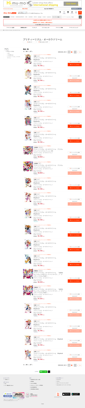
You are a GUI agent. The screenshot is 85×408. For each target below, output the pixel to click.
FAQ (5, 383)
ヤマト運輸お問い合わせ (9, 385)
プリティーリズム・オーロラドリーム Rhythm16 (45, 182)
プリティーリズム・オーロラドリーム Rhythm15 (45, 229)
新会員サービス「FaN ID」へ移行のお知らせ (42, 22)
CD (8, 53)
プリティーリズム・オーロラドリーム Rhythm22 (45, 89)
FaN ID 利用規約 (34, 383)
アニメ (6, 49)
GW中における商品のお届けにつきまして (42, 20)
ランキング (34, 27)
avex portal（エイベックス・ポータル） (64, 384)
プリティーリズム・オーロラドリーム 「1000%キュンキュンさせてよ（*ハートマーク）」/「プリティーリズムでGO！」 (48, 274)
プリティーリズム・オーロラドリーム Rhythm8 (48, 339)
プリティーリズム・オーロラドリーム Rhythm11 (45, 324)
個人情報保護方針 (34, 387)
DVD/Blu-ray (10, 55)
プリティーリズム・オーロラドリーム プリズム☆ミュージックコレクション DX (48, 150)
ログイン (38, 13)
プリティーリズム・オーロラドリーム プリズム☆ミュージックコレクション (48, 166)
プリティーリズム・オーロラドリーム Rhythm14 (45, 213)
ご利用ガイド (7, 379)
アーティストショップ (73, 27)
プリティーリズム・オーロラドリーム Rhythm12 (45, 244)
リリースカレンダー (46, 27)
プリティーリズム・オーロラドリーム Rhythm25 (45, 73)
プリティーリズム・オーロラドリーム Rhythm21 (45, 135)
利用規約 (32, 381)
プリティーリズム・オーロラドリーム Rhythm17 (45, 197)
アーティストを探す (10, 27)
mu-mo (58, 381)
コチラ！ (26, 13)
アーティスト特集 (59, 27)
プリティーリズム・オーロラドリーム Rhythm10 (45, 307)
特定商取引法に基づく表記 (35, 379)
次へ (80, 52)
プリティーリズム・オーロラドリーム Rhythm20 (45, 120)
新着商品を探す (24, 27)
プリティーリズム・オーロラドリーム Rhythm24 (45, 58)
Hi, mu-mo (59, 379)
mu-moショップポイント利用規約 (37, 385)
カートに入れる (75, 64)
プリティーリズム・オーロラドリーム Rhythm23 (45, 104)
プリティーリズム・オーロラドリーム (43, 61)
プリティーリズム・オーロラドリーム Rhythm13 (45, 258)
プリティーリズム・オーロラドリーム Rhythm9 (48, 353)
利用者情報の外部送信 (35, 389)
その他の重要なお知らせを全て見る (42, 24)
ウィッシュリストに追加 (75, 61)
